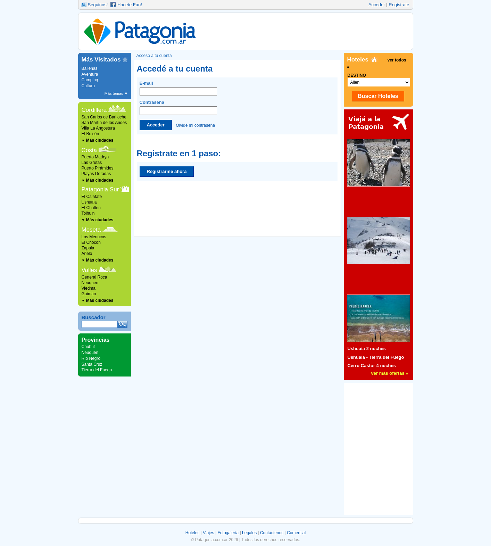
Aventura (90, 74)
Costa (89, 150)
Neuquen (90, 282)
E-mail (178, 88)
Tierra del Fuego (97, 369)
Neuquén (90, 352)
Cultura (88, 85)
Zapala (88, 248)
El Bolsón (90, 133)
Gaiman (89, 293)
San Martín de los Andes (104, 122)
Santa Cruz (92, 364)
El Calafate (92, 196)
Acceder (376, 4)
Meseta (91, 229)
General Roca (94, 277)
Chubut (88, 346)
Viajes (208, 532)
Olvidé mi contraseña (195, 125)
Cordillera (94, 110)
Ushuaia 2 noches (367, 348)
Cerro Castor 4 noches (372, 365)
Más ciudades (98, 140)
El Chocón (91, 242)
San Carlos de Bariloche (104, 117)
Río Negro (91, 358)
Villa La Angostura (98, 128)
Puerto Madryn (95, 157)
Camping (90, 79)
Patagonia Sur (100, 189)
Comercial (296, 532)
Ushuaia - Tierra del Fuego (376, 357)
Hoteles (192, 532)
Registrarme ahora (167, 171)
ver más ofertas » (389, 373)
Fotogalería (228, 532)
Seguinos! (98, 4)
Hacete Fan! (129, 4)
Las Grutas (92, 162)
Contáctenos (271, 532)
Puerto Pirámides (98, 168)
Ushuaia (89, 202)
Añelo (87, 253)
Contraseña (178, 107)
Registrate (399, 4)
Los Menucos (94, 236)
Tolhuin (88, 213)
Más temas (116, 93)
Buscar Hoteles (378, 96)
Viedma (88, 288)
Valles (89, 270)
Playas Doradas (96, 173)
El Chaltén (91, 207)
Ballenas (90, 68)
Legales (249, 532)
